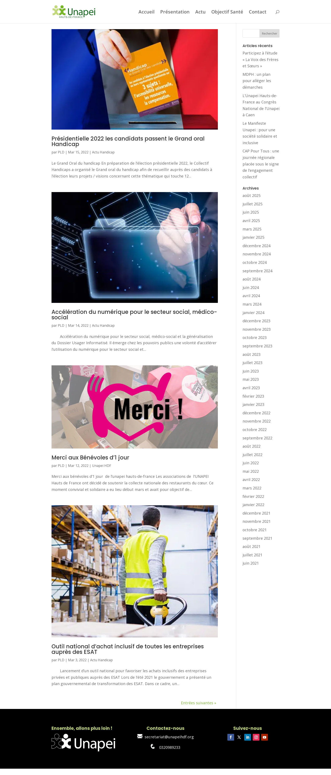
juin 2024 (251, 287)
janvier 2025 (253, 237)
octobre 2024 (255, 262)
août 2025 (251, 195)
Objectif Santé (227, 12)
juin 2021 (251, 563)
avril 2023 (251, 387)
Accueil (146, 12)
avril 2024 (251, 295)
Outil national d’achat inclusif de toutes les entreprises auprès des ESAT (128, 649)
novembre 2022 (257, 421)
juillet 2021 (252, 554)
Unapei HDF (101, 465)
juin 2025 (251, 212)
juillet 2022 (252, 454)
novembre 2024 (257, 253)
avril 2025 (251, 220)
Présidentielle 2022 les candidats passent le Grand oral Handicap (128, 141)
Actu (200, 12)
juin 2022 (251, 462)
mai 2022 (251, 471)
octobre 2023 (255, 337)
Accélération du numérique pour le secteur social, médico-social (134, 314)
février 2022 (253, 496)
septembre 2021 (257, 538)
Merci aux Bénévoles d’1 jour (90, 457)
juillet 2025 (252, 203)
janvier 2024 (253, 312)
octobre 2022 (255, 429)
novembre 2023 (257, 329)
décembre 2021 (256, 513)
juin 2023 (251, 371)
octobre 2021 (255, 529)
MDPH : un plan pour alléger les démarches (257, 81)
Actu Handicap (103, 152)
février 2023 (253, 396)
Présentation (175, 12)
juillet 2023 (252, 362)
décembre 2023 (256, 320)
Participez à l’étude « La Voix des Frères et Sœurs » (260, 59)
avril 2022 (251, 479)
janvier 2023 (253, 404)
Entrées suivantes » (198, 702)
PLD (61, 152)
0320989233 (165, 747)
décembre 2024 (256, 245)
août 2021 (251, 546)
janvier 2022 (253, 504)
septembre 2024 (257, 270)
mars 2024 (252, 304)
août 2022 (251, 446)
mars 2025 (252, 229)
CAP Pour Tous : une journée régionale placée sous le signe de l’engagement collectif (261, 163)
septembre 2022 (257, 437)
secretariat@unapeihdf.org (165, 736)
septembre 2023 (257, 345)
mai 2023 (251, 379)
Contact (257, 12)
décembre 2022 (256, 412)
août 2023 (251, 354)
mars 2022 (252, 487)
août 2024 (251, 279)
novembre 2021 (257, 521)
